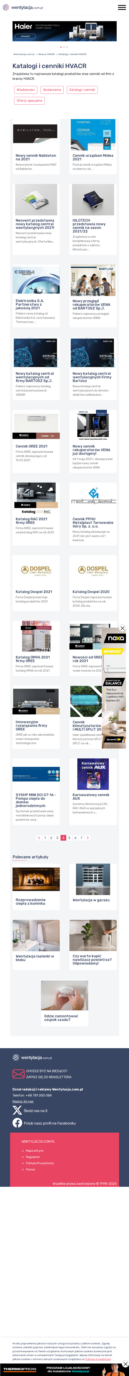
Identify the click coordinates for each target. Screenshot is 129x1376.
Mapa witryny (35, 1151)
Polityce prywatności (98, 1359)
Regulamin (33, 1157)
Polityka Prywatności (40, 1163)
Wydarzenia (52, 90)
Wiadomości (26, 90)
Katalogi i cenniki (82, 90)
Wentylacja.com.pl (24, 54)
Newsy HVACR (46, 54)
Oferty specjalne (29, 101)
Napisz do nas (23, 1101)
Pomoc (30, 1169)
